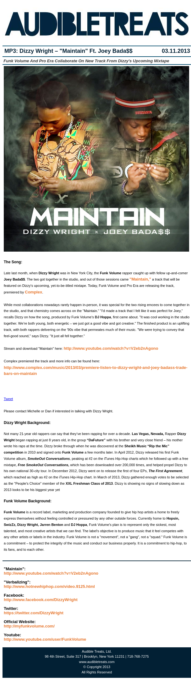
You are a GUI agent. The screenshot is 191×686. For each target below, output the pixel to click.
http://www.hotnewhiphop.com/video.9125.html (49, 586)
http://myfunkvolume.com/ (29, 626)
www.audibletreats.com (96, 662)
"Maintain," (140, 279)
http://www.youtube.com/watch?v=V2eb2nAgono (111, 348)
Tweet (8, 399)
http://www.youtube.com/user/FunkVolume (45, 639)
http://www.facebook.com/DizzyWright (41, 599)
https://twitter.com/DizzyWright (33, 613)
